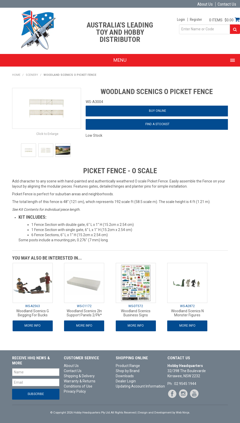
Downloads (125, 376)
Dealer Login (126, 381)
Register (196, 19)
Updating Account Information (139, 386)
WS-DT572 (135, 306)
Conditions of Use (78, 386)
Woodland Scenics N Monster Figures (187, 313)
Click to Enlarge (47, 134)
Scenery (32, 75)
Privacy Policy (75, 391)
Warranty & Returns (79, 381)
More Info (32, 325)
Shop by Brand (127, 371)
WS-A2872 (187, 306)
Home (16, 75)
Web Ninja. (183, 412)
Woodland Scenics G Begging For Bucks (32, 313)
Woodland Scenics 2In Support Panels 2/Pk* (84, 313)
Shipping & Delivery (79, 376)
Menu (120, 60)
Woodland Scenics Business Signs (135, 313)
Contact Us (227, 4)
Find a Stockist (157, 124)
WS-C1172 (84, 306)
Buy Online (157, 111)
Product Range (128, 366)
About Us (205, 4)
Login (181, 19)
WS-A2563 (32, 306)
